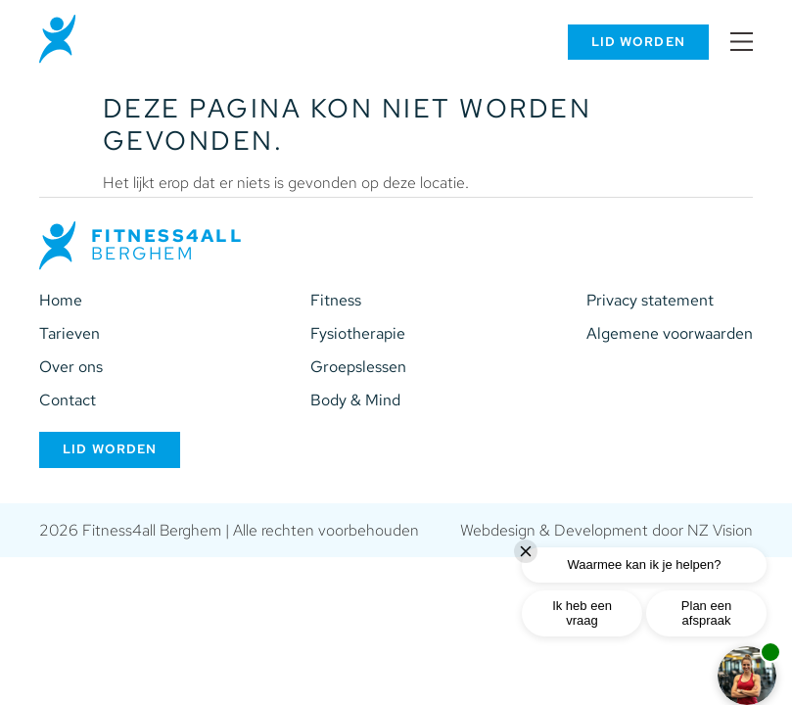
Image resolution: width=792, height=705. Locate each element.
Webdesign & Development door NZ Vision (606, 530)
